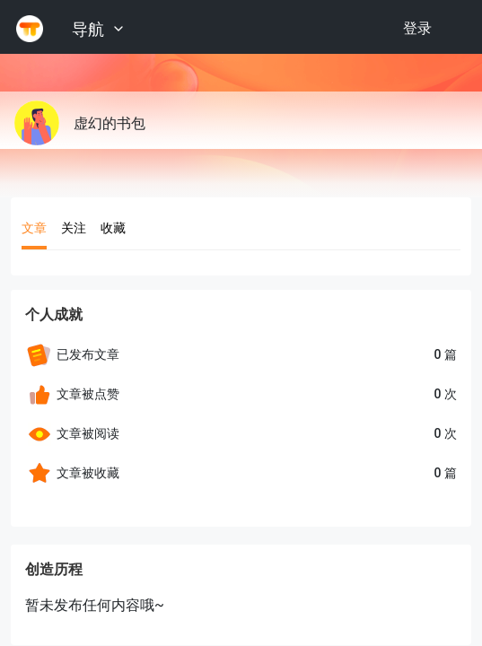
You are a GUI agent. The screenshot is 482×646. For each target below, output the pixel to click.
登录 (417, 28)
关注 (73, 228)
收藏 (113, 228)
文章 (34, 228)
